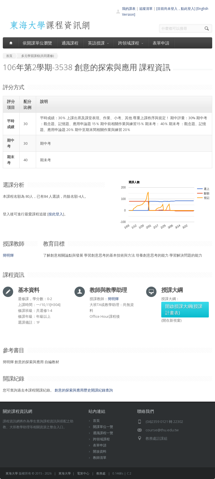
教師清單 (99, 457)
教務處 (101, 473)
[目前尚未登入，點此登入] (175, 8)
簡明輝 (8, 255)
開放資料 (99, 451)
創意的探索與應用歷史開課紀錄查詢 (84, 390)
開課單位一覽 (103, 426)
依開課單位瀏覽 (37, 43)
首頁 (96, 420)
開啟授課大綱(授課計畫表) (183, 309)
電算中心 (83, 473)
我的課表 (128, 8)
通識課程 (70, 43)
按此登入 (55, 214)
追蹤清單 (146, 8)
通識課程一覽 (103, 432)
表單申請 (161, 43)
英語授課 (98, 43)
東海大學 (12, 473)
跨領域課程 (130, 43)
